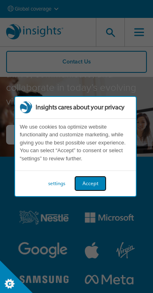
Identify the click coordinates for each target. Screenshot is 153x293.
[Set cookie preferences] (16, 276)
